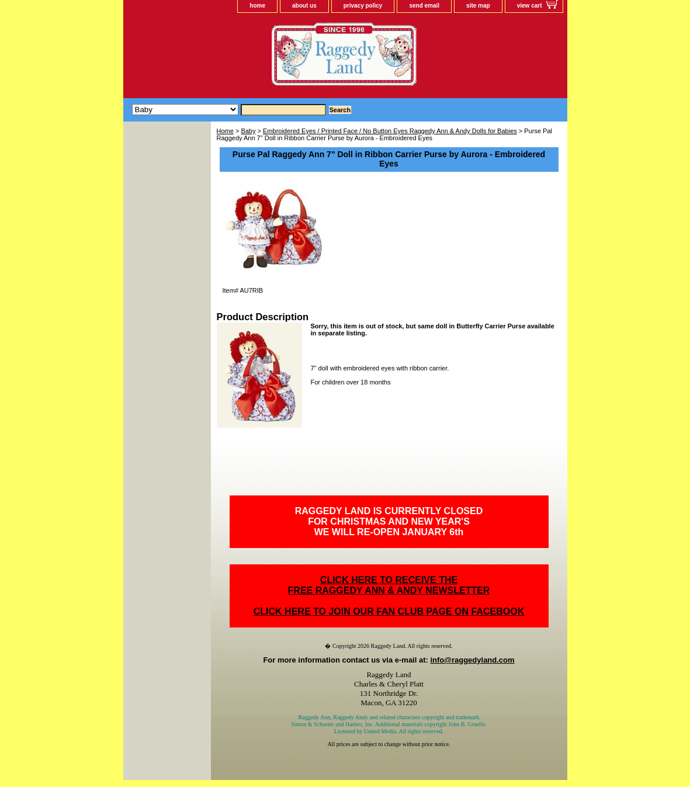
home (257, 5)
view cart (529, 5)
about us (304, 5)
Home (225, 130)
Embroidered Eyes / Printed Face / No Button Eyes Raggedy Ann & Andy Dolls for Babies (390, 130)
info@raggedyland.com (472, 660)
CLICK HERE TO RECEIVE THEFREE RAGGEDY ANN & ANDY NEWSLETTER (389, 585)
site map (478, 5)
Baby (248, 130)
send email (424, 5)
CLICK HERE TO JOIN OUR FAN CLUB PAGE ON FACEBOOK (389, 611)
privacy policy (363, 5)
